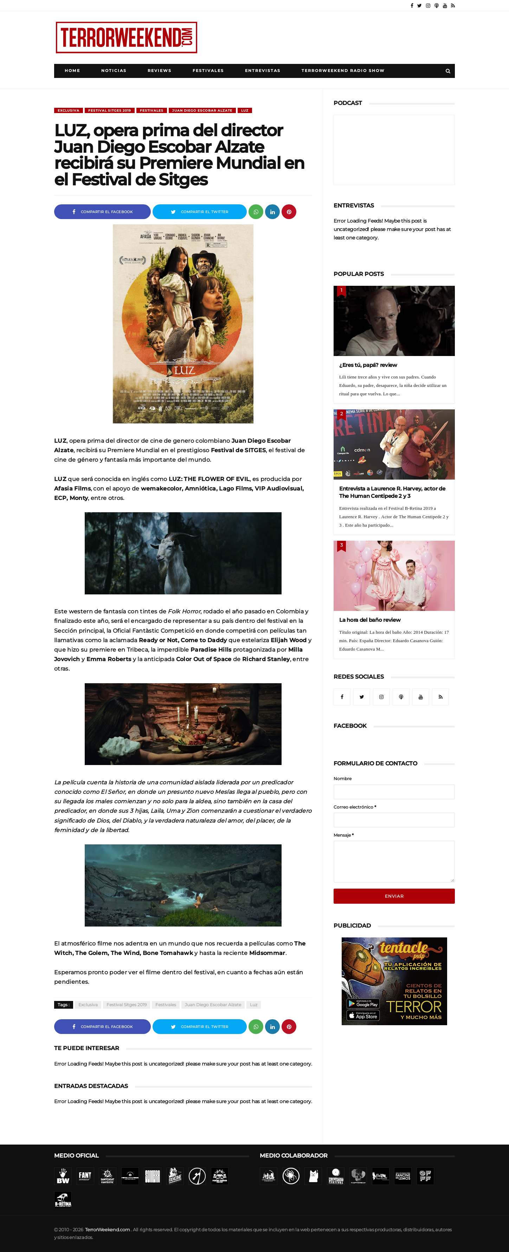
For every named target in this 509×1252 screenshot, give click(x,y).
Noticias (114, 71)
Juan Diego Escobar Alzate (202, 110)
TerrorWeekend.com (107, 1229)
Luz (245, 110)
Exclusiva (68, 110)
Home (72, 71)
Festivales (208, 71)
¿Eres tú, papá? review (368, 365)
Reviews (160, 71)
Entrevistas (263, 71)
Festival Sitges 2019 (109, 110)
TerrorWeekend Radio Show (343, 71)
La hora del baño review (370, 619)
